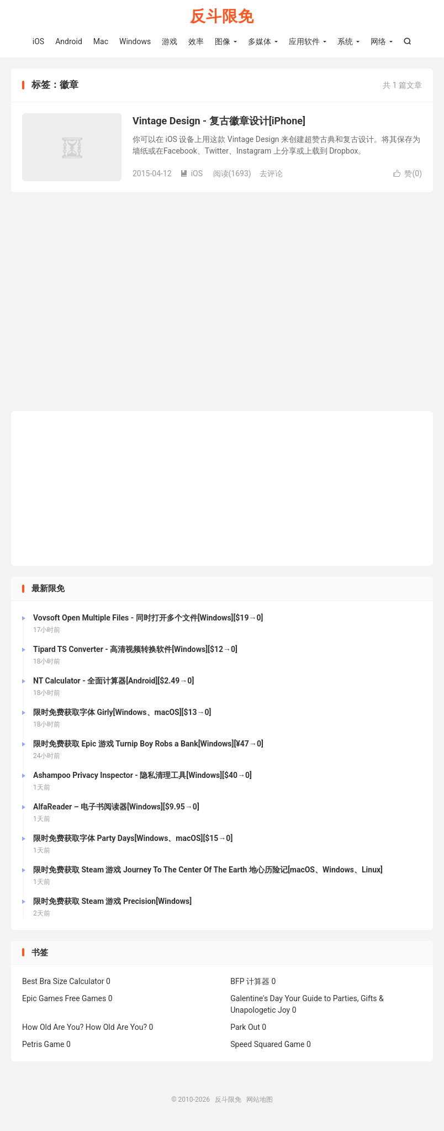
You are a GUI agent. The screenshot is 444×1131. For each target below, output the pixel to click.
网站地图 (259, 1099)
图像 (222, 41)
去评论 (271, 173)
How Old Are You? (52, 1027)
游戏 (169, 41)
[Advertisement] (222, 488)
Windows (135, 41)
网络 (378, 41)
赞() (407, 173)
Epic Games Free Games (64, 998)
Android (68, 41)
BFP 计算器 (249, 981)
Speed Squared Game (267, 1044)
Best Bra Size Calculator (63, 981)
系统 (345, 41)
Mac (100, 41)
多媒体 (259, 41)
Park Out (245, 1027)
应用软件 (304, 41)
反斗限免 (222, 16)
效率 (196, 41)
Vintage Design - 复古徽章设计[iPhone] (219, 121)
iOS (38, 41)
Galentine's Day (256, 998)
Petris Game (43, 1044)
